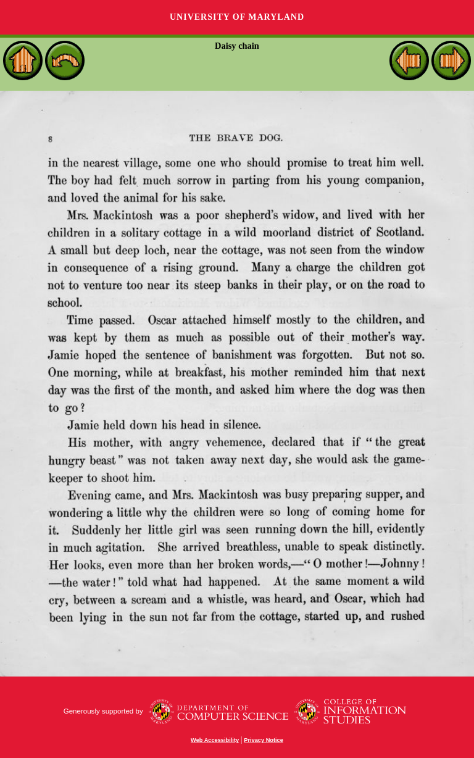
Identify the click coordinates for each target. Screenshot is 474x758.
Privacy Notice (263, 740)
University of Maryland (237, 17)
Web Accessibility (215, 740)
